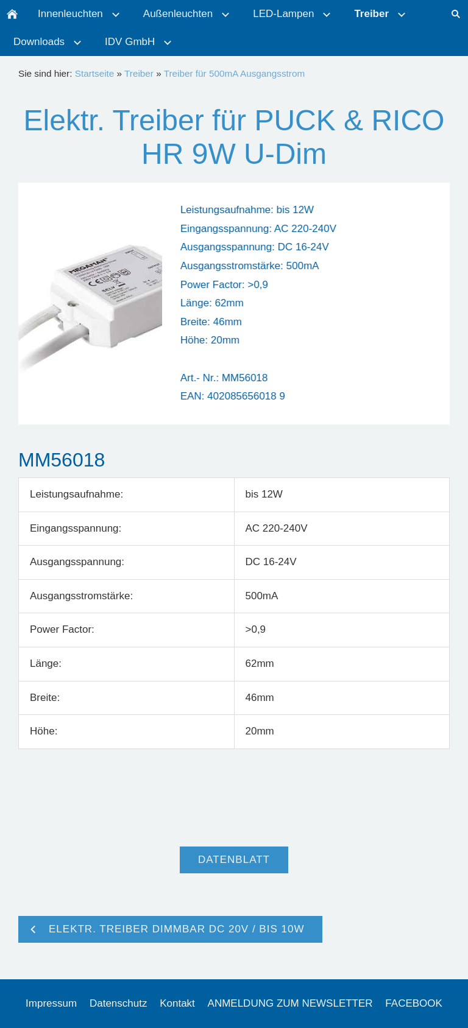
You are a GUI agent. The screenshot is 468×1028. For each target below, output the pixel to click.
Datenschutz (118, 1003)
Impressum (51, 1003)
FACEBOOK (413, 1003)
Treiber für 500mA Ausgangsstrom (234, 73)
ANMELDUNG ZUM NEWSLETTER (290, 1003)
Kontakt (177, 1003)
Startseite (95, 73)
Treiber (139, 73)
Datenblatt (234, 859)
